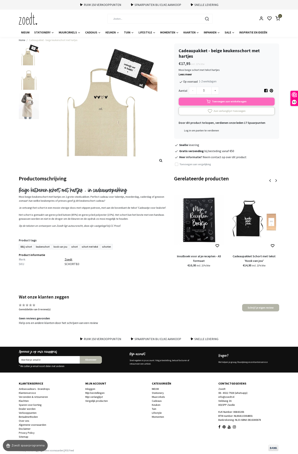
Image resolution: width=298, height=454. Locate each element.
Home (22, 40)
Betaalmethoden (28, 416)
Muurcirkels (70, 32)
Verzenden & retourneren (33, 397)
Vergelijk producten (96, 401)
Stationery (44, 32)
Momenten (169, 32)
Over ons (24, 420)
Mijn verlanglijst (94, 397)
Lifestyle (147, 32)
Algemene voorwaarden (32, 424)
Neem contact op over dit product (224, 157)
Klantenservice (27, 393)
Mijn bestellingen (95, 393)
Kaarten (191, 32)
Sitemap (23, 436)
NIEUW (25, 32)
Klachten (24, 401)
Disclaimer (25, 428)
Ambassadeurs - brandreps (34, 389)
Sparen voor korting (30, 405)
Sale (230, 32)
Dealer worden (27, 409)
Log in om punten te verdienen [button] (201, 130)
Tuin (129, 32)
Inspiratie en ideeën (253, 32)
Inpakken (212, 32)
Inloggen (90, 389)
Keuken (112, 32)
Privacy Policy (27, 432)
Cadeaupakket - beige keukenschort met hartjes (53, 40)
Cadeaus (93, 32)
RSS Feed (69, 450)
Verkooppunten (27, 413)
